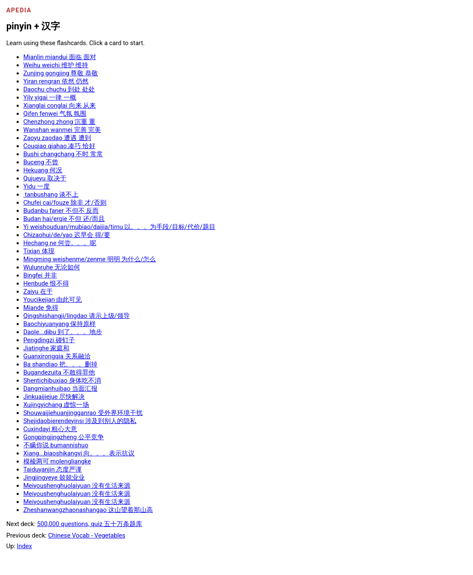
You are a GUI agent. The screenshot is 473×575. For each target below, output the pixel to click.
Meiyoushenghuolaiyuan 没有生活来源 (76, 485)
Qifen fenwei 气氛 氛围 (54, 113)
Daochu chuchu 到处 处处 (59, 89)
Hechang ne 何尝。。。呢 (59, 243)
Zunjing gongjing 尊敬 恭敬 (60, 73)
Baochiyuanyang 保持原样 (59, 324)
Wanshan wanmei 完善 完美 (62, 130)
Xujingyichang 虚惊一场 (56, 405)
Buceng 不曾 (41, 162)
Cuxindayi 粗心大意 (50, 429)
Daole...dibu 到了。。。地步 (63, 332)
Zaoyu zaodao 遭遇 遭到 (57, 138)
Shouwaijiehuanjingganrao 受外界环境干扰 (83, 413)
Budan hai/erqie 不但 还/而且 (64, 219)
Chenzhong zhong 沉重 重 (59, 122)
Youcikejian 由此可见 (52, 299)
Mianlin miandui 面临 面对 (59, 57)
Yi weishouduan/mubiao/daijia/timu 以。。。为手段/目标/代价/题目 (119, 227)
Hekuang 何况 (43, 170)
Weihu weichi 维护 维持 (56, 65)
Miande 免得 (40, 308)
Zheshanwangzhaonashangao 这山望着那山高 (88, 510)
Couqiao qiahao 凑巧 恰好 (59, 146)
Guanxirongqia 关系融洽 (57, 356)
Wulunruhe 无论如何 (51, 267)
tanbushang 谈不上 (50, 194)
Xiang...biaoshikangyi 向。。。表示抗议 (79, 453)
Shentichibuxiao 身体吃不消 (62, 380)
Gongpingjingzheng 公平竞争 (63, 437)
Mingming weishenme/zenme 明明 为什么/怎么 (89, 259)
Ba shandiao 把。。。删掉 (60, 364)
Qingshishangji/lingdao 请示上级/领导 (76, 316)
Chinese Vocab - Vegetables (86, 535)
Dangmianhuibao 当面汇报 (60, 388)
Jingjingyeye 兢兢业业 (54, 477)
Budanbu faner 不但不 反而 (61, 211)
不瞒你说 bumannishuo (56, 445)
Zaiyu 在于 (38, 291)
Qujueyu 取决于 (44, 178)
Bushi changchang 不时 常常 (63, 154)
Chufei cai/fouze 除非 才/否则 (65, 202)
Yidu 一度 (36, 186)
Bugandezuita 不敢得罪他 (59, 372)
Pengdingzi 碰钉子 (49, 340)
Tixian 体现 (38, 251)
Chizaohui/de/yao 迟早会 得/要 (66, 235)
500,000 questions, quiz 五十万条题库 (89, 524)
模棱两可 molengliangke (57, 461)
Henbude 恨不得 (46, 283)
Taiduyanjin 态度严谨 (52, 469)
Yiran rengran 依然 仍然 (56, 81)
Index (24, 546)
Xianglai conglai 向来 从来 (59, 105)
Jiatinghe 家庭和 (46, 348)
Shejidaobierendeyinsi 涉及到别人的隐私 (80, 421)
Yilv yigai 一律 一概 (49, 97)
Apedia (19, 10)
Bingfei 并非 (40, 275)
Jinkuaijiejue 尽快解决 (54, 396)
